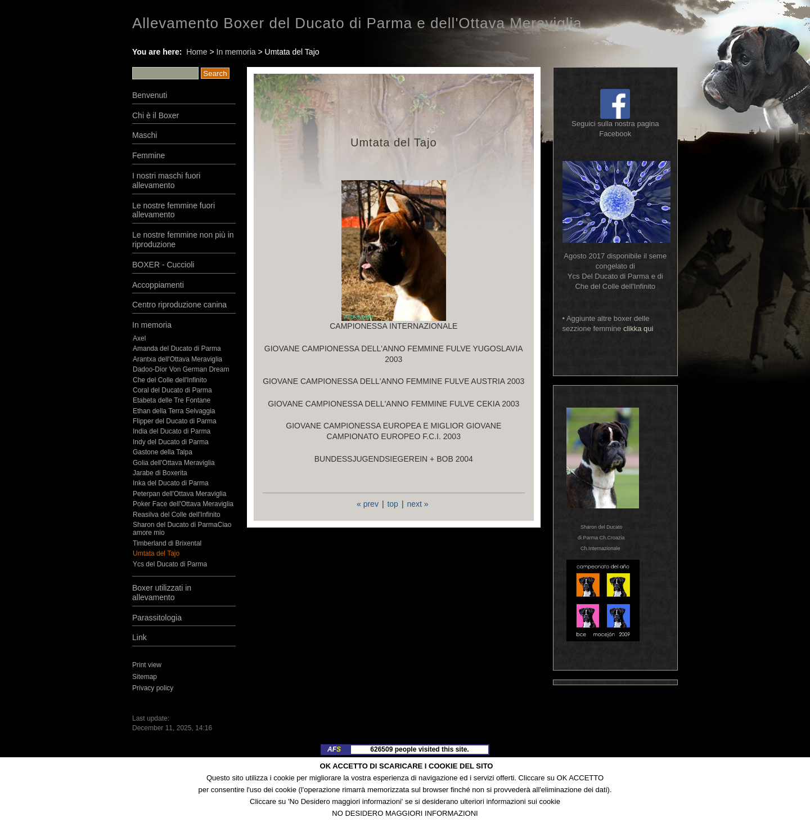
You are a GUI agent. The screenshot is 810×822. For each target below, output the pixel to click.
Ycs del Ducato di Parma (170, 564)
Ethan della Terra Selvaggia (174, 411)
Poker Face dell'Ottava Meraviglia (183, 504)
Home (196, 51)
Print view (146, 665)
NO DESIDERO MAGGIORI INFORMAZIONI (405, 813)
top (392, 503)
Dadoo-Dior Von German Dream (181, 369)
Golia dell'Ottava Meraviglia (174, 463)
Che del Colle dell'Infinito (170, 380)
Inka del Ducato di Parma (171, 483)
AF (334, 749)
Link (139, 637)
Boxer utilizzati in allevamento (161, 592)
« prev (368, 503)
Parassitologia (157, 617)
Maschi (144, 135)
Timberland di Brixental (167, 543)
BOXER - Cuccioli (163, 264)
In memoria (236, 51)
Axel (139, 338)
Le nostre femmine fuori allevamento (173, 210)
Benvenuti (149, 95)
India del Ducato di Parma (171, 431)
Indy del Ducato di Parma (171, 442)
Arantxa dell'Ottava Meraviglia (177, 359)
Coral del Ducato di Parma (172, 390)
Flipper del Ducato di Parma (175, 421)
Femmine (148, 155)
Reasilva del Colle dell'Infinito (176, 515)
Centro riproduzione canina (179, 304)
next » (417, 503)
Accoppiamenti (158, 284)
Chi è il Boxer (155, 115)
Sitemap (144, 677)
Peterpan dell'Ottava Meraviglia (179, 494)
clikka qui (638, 328)
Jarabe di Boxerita (160, 473)
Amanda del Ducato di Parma (177, 348)
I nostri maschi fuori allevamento (166, 180)
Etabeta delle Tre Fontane (171, 400)
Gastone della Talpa (162, 452)
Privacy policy (152, 688)
